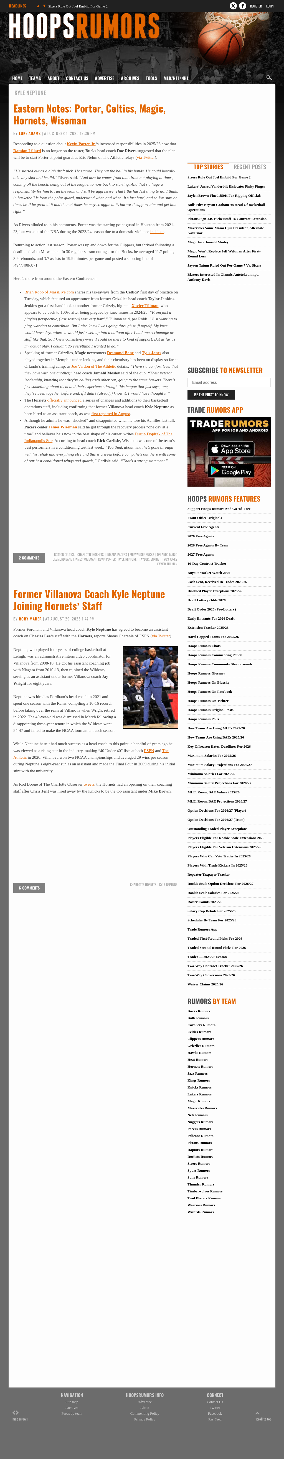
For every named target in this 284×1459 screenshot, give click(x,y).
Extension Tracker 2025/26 (208, 627)
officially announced (64, 400)
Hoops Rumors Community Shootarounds (219, 664)
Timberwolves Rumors (205, 1191)
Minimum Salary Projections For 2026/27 (219, 783)
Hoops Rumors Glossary (206, 673)
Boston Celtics (64, 554)
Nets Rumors (197, 1115)
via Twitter (146, 157)
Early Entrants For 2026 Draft (210, 618)
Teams (35, 78)
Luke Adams (30, 133)
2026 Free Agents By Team (207, 545)
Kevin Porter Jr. (81, 144)
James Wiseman (63, 427)
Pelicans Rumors (200, 1136)
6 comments (29, 888)
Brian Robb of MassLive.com (49, 292)
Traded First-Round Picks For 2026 (214, 938)
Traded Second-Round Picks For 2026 (216, 948)
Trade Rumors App (202, 929)
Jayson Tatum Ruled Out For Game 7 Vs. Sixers (224, 265)
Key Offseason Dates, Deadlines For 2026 (219, 746)
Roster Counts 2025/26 (204, 902)
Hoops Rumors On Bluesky (208, 682)
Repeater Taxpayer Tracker (208, 874)
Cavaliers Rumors (201, 1025)
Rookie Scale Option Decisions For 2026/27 (220, 883)
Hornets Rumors (200, 1066)
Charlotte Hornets (90, 554)
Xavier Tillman (144, 305)
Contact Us (77, 78)
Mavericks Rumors (202, 1108)
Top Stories (208, 166)
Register (256, 6)
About (53, 78)
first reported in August (110, 414)
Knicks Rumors (199, 1087)
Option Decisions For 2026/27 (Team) (216, 819)
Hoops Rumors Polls (203, 719)
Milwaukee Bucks (142, 554)
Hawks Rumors (199, 1053)
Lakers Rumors (199, 1094)
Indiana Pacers (116, 554)
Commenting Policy (144, 1413)
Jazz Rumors (197, 1073)
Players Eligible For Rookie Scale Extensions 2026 (225, 838)
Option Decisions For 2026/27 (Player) (216, 810)
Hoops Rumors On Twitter (208, 701)
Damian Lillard (27, 151)
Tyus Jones (151, 353)
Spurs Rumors (198, 1170)
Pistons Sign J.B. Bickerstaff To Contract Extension (227, 219)
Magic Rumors (199, 1101)
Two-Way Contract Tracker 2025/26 (215, 966)
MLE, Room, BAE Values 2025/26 (213, 792)
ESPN (149, 750)
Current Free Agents (203, 527)
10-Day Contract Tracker (206, 563)
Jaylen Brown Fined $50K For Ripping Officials (224, 195)
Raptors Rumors (200, 1150)
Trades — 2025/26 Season (207, 957)
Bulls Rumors (198, 1018)
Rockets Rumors (200, 1156)
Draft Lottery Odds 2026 (206, 600)
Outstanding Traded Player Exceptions (217, 829)
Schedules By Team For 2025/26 (211, 920)
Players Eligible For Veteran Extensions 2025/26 (224, 847)
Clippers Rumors (200, 1039)
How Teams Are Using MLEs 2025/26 (216, 728)
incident (157, 231)
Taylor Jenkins (149, 559)
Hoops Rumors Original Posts (210, 710)
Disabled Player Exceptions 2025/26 (214, 591)
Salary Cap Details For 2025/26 (211, 911)
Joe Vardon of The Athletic (94, 366)
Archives (130, 78)
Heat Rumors (197, 1059)
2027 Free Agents (200, 554)
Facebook (215, 1413)
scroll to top (263, 1416)
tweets (88, 784)
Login (269, 6)
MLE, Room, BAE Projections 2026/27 (217, 801)
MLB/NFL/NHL (176, 78)
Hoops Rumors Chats (203, 646)
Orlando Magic (167, 554)
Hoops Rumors (24, 14)
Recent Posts (250, 166)
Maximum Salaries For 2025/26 (211, 755)
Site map (71, 1402)
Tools (151, 78)
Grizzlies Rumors (200, 1046)
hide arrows (20, 1416)
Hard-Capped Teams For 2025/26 (213, 637)
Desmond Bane (120, 353)
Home (17, 78)
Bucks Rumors (198, 1011)
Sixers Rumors (198, 1163)
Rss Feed (214, 1419)
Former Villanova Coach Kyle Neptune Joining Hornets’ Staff (89, 599)
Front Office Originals (204, 518)
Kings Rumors (198, 1080)
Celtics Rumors (199, 1032)
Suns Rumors (197, 1177)
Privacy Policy (144, 1419)
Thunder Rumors (200, 1184)
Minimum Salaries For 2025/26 (211, 774)
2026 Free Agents (200, 536)
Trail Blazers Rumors (204, 1198)
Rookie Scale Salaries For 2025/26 (213, 893)
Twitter (215, 1408)
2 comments (29, 558)
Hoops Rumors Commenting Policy (214, 655)
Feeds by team (71, 1413)
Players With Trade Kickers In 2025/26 (217, 865)
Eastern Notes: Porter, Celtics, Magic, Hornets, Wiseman (89, 114)
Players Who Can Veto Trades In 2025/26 (219, 856)
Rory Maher (30, 619)
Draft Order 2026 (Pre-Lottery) (211, 609)
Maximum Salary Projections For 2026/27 (219, 765)
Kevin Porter (107, 559)
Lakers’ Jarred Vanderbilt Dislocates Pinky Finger (226, 186)
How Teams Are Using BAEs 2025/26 (215, 737)
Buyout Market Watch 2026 (208, 573)
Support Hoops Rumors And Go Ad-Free (218, 509)
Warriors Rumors (201, 1205)
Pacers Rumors (199, 1129)
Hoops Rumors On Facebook (209, 691)
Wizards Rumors (200, 1212)
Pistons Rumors (199, 1143)
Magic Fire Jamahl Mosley (208, 242)
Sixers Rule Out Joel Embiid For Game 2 (78, 6)
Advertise (104, 78)
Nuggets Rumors (200, 1122)
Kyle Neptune (127, 559)
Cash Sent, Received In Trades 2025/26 (217, 582)
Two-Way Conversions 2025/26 (211, 975)
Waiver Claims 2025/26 (205, 984)
